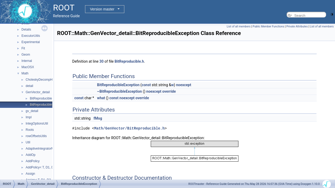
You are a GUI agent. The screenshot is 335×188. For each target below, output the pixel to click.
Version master (102, 9)
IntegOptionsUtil (37, 123)
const (146, 85)
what (101, 98)
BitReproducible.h (129, 61)
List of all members (238, 26)
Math (25, 73)
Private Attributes (297, 26)
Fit (23, 48)
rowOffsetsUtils (36, 136)
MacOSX (27, 67)
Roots (30, 130)
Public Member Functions (268, 26)
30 (101, 61)
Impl (29, 117)
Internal (26, 61)
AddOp (30, 155)
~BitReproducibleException (119, 91)
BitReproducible (41, 98)
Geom (25, 54)
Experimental (30, 42)
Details (26, 29)
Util (28, 142)
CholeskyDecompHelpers (43, 79)
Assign (30, 173)
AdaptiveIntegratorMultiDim (45, 148)
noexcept (183, 85)
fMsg (98, 118)
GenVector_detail (38, 92)
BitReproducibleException (48, 105)
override (169, 91)
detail (29, 86)
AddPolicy (33, 161)
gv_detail (32, 111)
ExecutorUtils (30, 36)
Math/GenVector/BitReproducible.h (129, 128)
